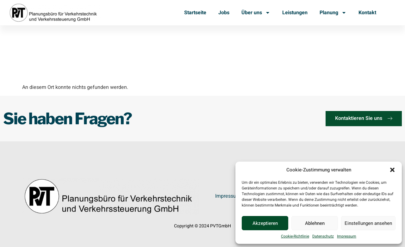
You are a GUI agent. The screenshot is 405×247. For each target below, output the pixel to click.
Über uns (255, 12)
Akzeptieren (265, 223)
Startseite (195, 12)
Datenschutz (323, 236)
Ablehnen (315, 223)
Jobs (223, 12)
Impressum (346, 236)
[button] (392, 170)
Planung (333, 12)
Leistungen (295, 12)
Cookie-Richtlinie (295, 236)
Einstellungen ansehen (368, 223)
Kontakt (367, 12)
